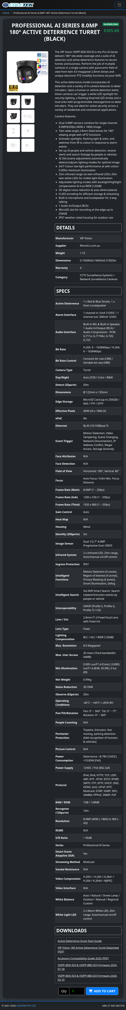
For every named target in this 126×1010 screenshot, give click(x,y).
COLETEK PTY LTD (26, 1005)
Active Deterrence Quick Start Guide (80, 941)
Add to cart (102, 991)
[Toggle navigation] (119, 4)
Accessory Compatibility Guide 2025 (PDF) (83, 958)
